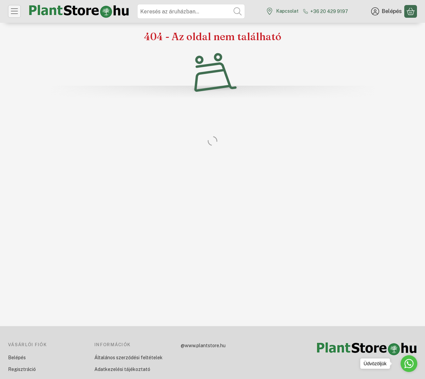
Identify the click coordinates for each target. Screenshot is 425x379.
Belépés (17, 357)
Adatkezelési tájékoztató (122, 369)
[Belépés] (386, 11)
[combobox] (191, 11)
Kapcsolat (287, 11)
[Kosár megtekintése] (410, 11)
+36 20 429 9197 (329, 11)
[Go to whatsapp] (409, 363)
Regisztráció (22, 369)
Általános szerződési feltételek (128, 357)
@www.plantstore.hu (203, 345)
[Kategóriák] (14, 11)
